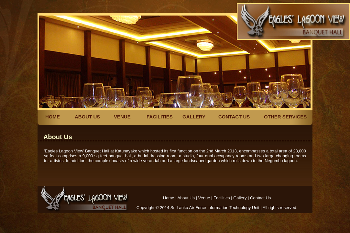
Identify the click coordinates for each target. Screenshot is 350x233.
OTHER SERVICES (285, 116)
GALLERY (193, 116)
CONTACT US (234, 116)
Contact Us (260, 197)
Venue (204, 197)
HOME (52, 116)
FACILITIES (160, 116)
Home (168, 197)
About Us (185, 197)
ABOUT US (87, 116)
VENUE (122, 116)
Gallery (239, 197)
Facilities (221, 197)
